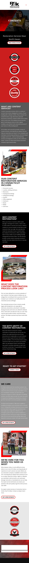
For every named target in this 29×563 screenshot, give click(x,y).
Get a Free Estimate (9, 246)
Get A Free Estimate (8, 422)
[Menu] (26, 5)
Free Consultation (14, 43)
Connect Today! (14, 369)
